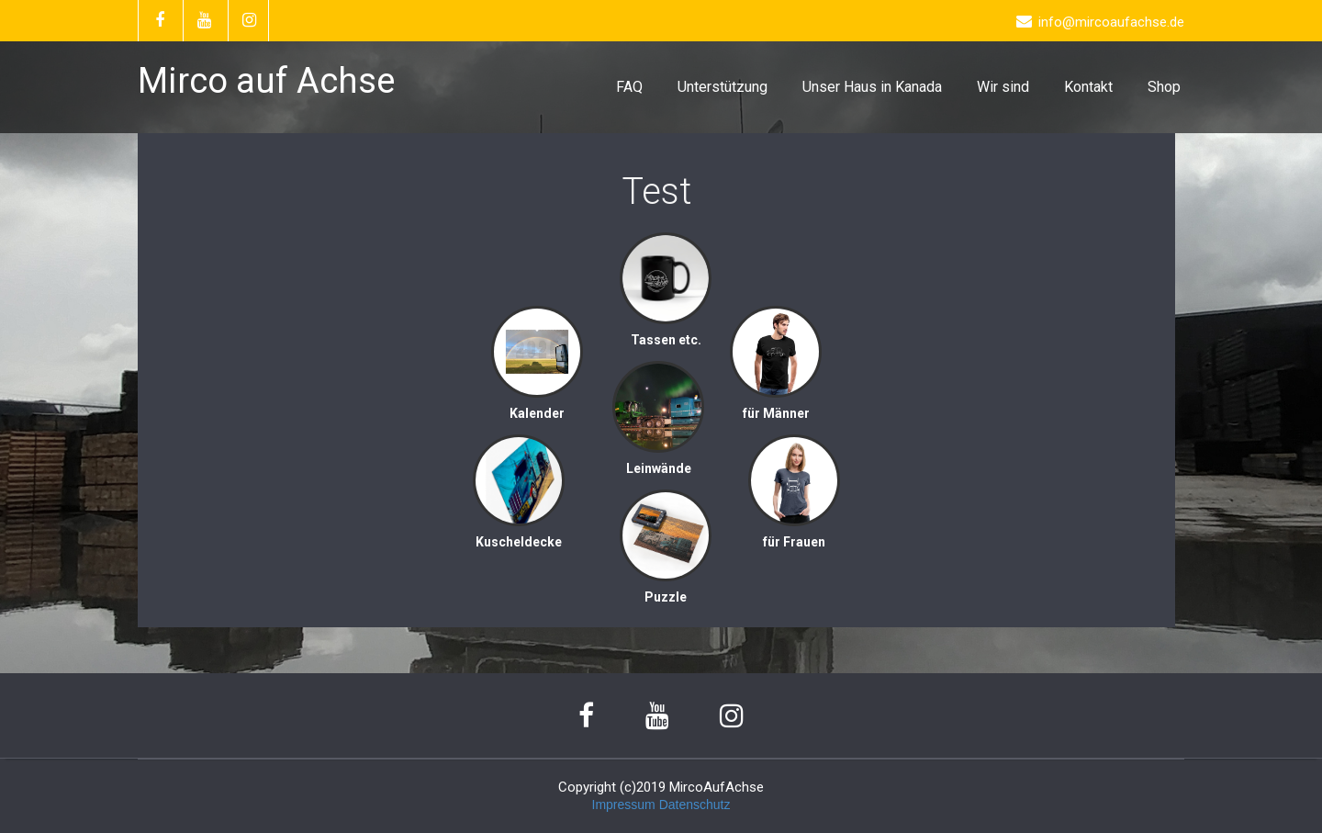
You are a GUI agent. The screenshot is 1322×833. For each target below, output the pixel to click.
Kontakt (1088, 87)
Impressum (623, 804)
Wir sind (1003, 87)
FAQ (629, 87)
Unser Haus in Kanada (872, 87)
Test (657, 191)
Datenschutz (695, 804)
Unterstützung (722, 87)
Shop (1164, 87)
